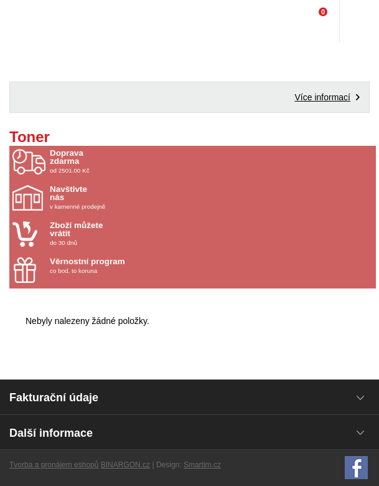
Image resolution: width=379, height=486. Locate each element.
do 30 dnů (122, 233)
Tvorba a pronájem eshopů (53, 464)
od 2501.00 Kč (211, 161)
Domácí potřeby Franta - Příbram (35, 21)
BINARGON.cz (125, 464)
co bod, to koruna (122, 265)
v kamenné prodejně (122, 197)
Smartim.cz (202, 464)
